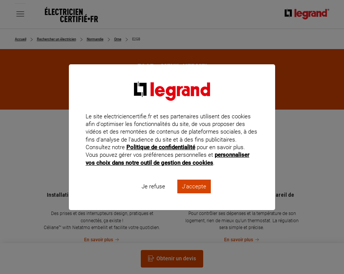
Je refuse (153, 196)
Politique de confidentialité (160, 157)
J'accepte (194, 196)
